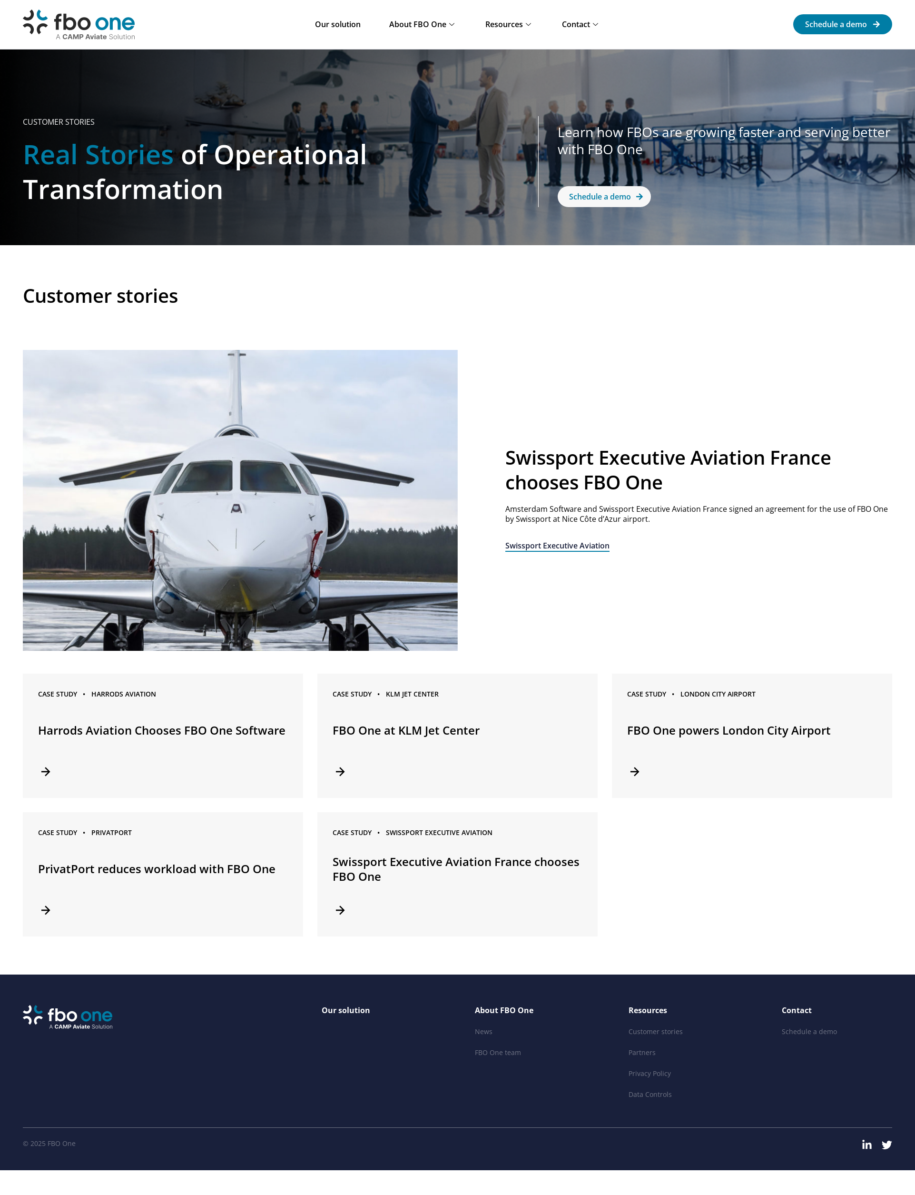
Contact (581, 24)
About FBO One (423, 24)
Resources (509, 24)
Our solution (338, 24)
